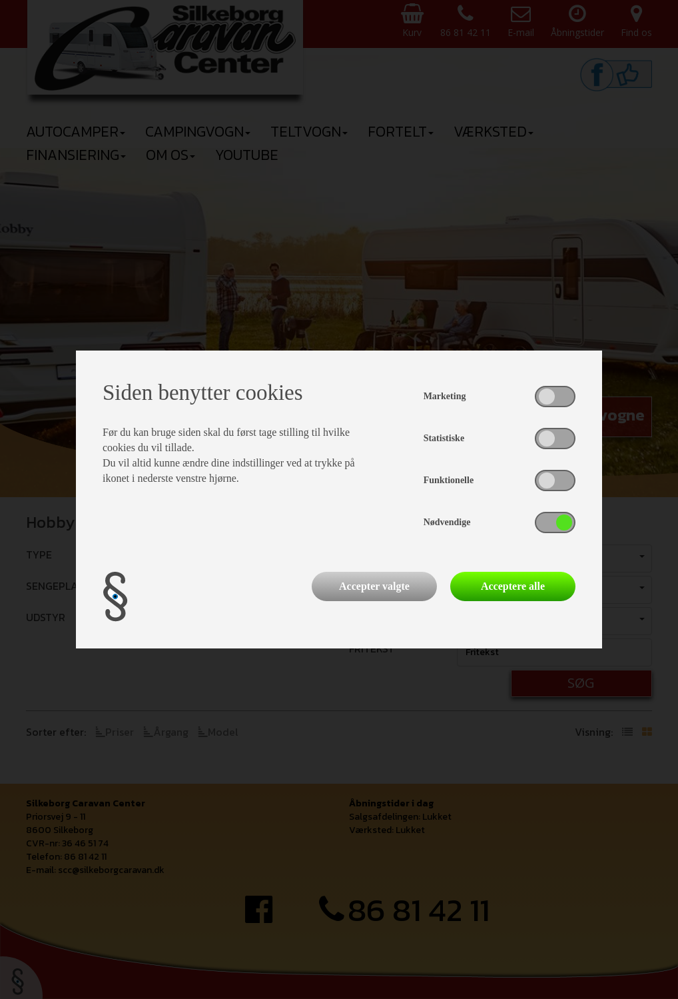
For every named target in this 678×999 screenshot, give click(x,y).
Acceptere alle (513, 586)
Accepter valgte (374, 586)
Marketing (445, 396)
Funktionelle (449, 480)
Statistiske (444, 438)
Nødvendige (447, 522)
